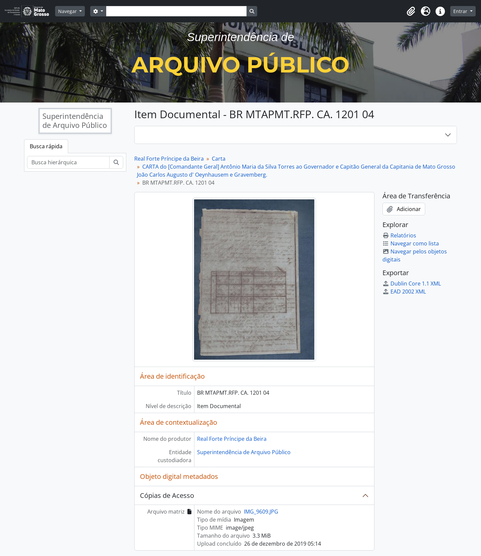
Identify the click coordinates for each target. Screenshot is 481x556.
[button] (411, 11)
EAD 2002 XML (404, 291)
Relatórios (399, 235)
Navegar (68, 11)
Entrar (461, 11)
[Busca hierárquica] (68, 162)
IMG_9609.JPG (261, 511)
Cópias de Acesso (167, 495)
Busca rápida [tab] (46, 146)
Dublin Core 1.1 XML (411, 283)
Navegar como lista (410, 243)
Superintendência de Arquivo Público (244, 452)
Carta (218, 158)
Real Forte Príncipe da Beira (169, 158)
